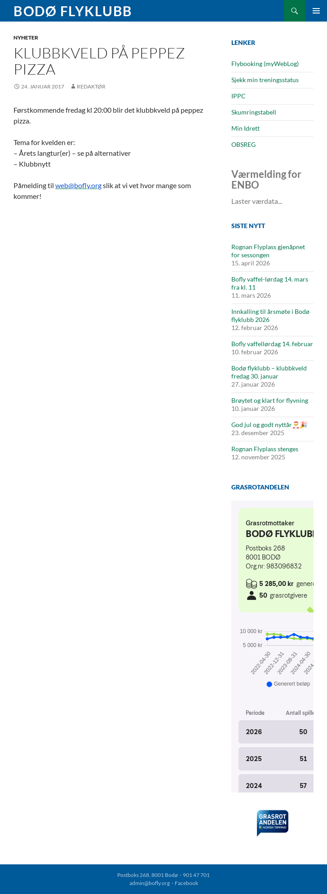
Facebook (186, 883)
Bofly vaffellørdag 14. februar (272, 344)
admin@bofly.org (149, 883)
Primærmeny (316, 11)
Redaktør (91, 86)
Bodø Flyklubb (73, 11)
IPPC (238, 96)
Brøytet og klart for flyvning (269, 400)
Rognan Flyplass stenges (264, 449)
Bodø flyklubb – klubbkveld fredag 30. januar (269, 372)
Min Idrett (245, 128)
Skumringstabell (253, 112)
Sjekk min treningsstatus (265, 80)
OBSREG (243, 144)
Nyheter (25, 37)
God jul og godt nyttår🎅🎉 (269, 424)
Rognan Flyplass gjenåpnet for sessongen (268, 251)
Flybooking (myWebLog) (265, 63)
